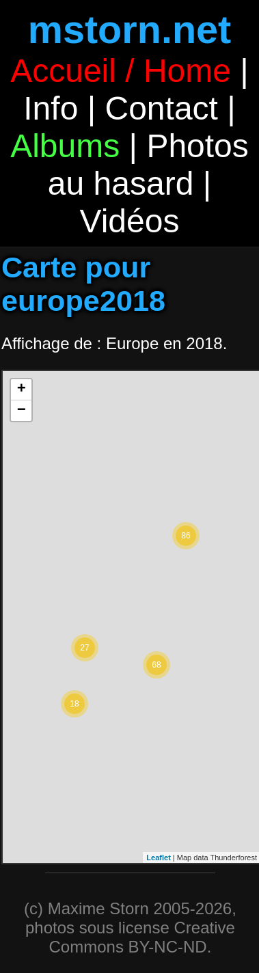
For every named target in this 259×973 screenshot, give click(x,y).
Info (50, 108)
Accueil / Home (120, 71)
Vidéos (130, 221)
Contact (161, 108)
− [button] (21, 410)
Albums (65, 146)
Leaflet (158, 857)
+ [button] (21, 389)
